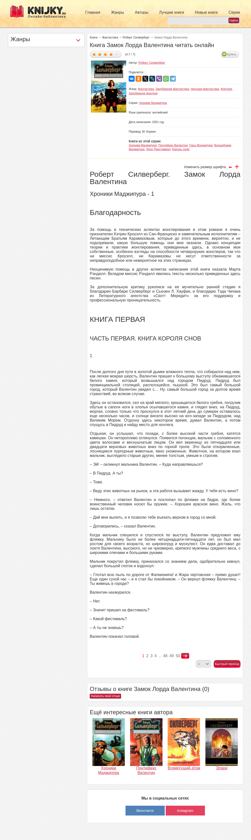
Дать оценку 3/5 (105, 54)
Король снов (180, 149)
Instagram (185, 810)
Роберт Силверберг (136, 37)
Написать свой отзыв (105, 696)
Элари (221, 768)
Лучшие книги (171, 12)
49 (171, 656)
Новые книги (206, 12)
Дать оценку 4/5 (111, 54)
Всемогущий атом (184, 768)
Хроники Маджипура (153, 103)
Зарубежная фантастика (172, 89)
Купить (231, 54)
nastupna (185, 656)
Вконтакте (145, 810)
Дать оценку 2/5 (100, 54)
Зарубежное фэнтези (143, 93)
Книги (93, 37)
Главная (92, 12)
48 (165, 656)
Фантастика (110, 37)
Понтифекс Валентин (173, 145)
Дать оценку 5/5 (117, 54)
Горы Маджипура (201, 145)
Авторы (141, 12)
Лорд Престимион (158, 149)
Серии (234, 12)
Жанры (117, 12)
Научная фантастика (205, 89)
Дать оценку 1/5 (94, 54)
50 (178, 656)
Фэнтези (226, 89)
